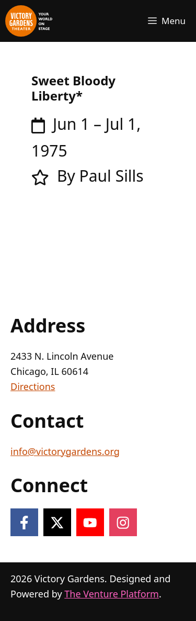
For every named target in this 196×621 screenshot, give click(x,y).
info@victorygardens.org (65, 451)
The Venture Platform (111, 593)
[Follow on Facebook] (24, 522)
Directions (32, 386)
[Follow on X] (57, 522)
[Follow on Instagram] (123, 522)
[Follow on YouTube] (90, 522)
